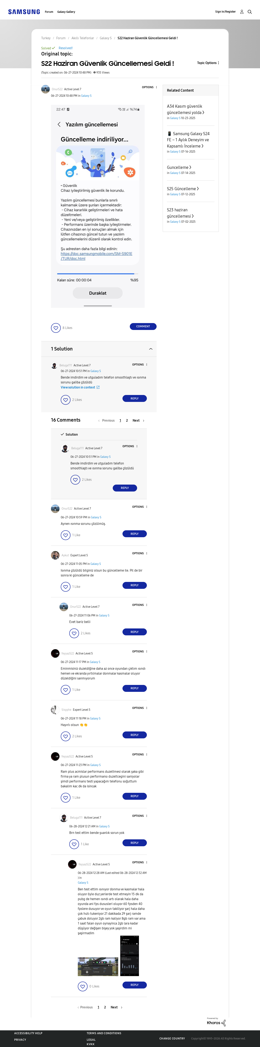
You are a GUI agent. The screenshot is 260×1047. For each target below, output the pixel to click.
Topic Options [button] (207, 63)
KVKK (90, 1044)
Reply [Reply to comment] (135, 398)
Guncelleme (177, 167)
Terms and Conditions (104, 1033)
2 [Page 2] (127, 420)
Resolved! (66, 48)
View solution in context (78, 387)
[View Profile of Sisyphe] (66, 710)
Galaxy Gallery (66, 12)
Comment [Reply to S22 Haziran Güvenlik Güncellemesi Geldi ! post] (143, 326)
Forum (49, 12)
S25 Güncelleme (181, 188)
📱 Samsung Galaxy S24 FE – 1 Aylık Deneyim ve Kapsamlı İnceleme (188, 140)
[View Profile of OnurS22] (57, 89)
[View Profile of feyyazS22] (68, 653)
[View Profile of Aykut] (65, 555)
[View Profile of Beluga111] (66, 365)
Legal (91, 1040)
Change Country (172, 1038)
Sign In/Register (225, 11)
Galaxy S (86, 96)
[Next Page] (138, 420)
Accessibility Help (28, 1033)
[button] (149, 87)
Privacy (20, 1040)
